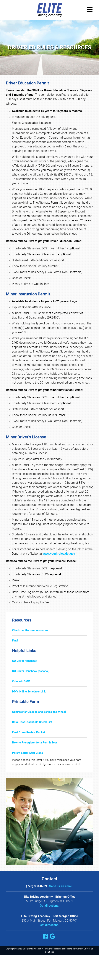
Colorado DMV (21, 681)
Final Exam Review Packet (28, 732)
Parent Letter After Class (27, 753)
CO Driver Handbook (24, 661)
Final (15, 640)
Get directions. (49, 905)
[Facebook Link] (46, 936)
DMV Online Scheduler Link (29, 691)
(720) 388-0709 (36, 886)
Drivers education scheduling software (63, 949)
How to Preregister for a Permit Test (34, 742)
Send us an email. (61, 886)
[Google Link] (53, 936)
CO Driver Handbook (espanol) (30, 671)
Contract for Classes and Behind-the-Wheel (39, 712)
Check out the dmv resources (30, 630)
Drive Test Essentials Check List (32, 722)
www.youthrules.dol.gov (59, 553)
